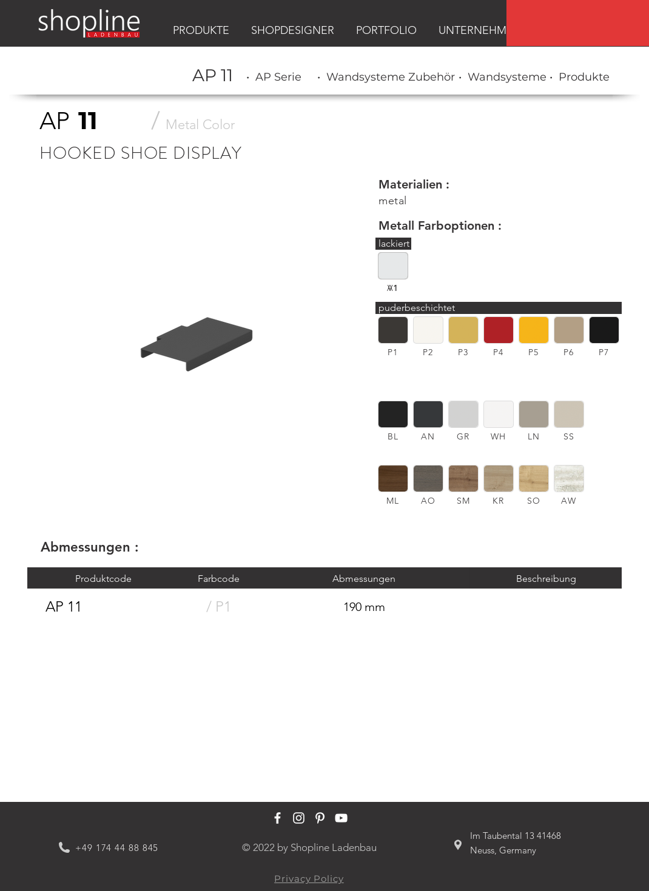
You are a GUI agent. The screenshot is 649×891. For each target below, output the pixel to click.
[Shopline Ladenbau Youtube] (341, 818)
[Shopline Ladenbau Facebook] (277, 818)
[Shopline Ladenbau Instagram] (298, 818)
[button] (393, 330)
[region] (577, 23)
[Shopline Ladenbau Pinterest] (320, 818)
